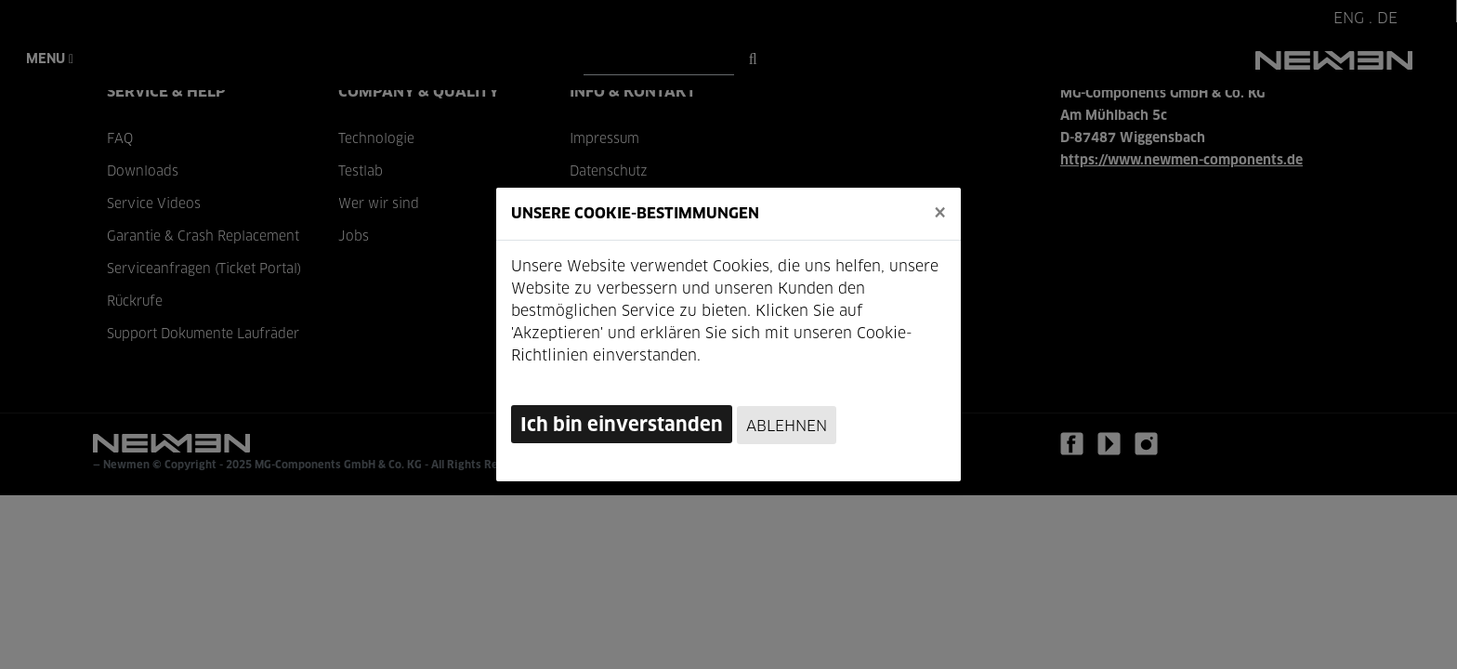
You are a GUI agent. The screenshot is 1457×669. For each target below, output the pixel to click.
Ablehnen (786, 426)
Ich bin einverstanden (621, 425)
